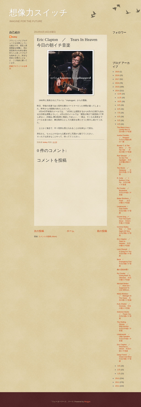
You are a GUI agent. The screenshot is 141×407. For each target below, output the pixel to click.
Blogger (87, 402)
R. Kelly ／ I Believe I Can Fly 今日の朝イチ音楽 (123, 181)
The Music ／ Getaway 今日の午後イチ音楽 (124, 171)
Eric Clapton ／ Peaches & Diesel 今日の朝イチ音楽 (124, 348)
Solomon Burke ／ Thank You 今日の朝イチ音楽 (126, 315)
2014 (117, 91)
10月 (119, 101)
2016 (117, 83)
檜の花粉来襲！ (123, 270)
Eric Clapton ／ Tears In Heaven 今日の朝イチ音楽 (124, 242)
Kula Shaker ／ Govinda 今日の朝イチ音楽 (124, 306)
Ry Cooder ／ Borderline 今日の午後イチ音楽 (124, 191)
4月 (119, 124)
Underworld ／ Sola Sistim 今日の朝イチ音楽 (124, 209)
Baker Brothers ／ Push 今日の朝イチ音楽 (125, 200)
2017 (117, 79)
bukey (14, 37)
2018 (117, 75)
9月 (119, 105)
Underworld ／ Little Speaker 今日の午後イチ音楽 (124, 337)
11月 (119, 98)
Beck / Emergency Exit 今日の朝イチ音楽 (125, 262)
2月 (119, 370)
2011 (117, 386)
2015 (117, 87)
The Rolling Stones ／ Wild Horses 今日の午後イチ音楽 (124, 326)
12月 (119, 94)
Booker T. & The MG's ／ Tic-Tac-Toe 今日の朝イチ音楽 (124, 149)
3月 (119, 366)
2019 (117, 72)
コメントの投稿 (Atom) (48, 236)
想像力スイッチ (38, 12)
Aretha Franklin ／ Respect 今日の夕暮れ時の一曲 (125, 138)
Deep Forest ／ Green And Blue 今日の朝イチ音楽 (126, 358)
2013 (117, 378)
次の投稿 (39, 231)
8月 (119, 109)
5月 (119, 120)
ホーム (70, 231)
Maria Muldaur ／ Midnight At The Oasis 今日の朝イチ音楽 (125, 297)
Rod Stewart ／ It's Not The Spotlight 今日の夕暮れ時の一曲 (124, 160)
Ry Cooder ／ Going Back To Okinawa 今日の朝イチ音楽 (124, 276)
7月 (119, 113)
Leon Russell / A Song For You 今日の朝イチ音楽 (125, 252)
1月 (119, 374)
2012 (117, 382)
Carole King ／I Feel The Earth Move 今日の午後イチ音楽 (124, 220)
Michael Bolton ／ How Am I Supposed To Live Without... (123, 287)
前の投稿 (102, 231)
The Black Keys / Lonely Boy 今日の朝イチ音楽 (124, 129)
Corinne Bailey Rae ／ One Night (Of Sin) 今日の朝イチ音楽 (125, 231)
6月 (119, 117)
